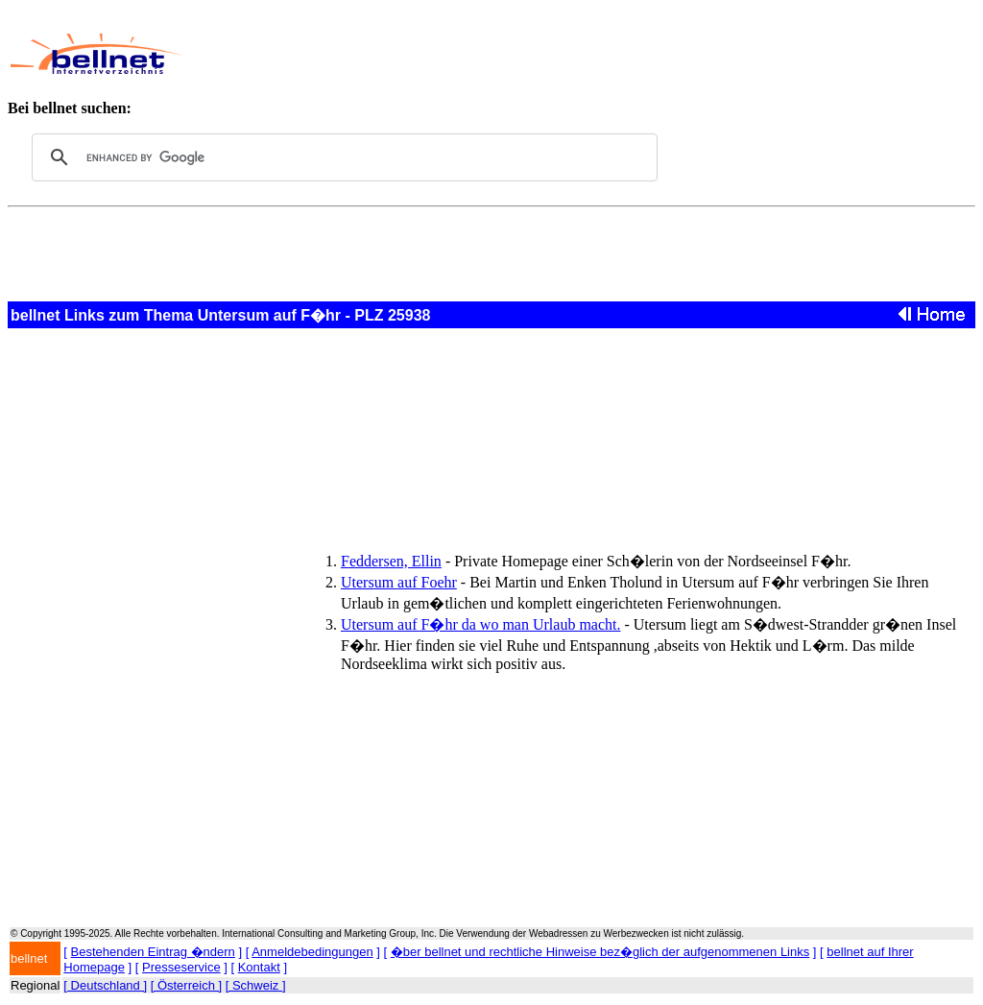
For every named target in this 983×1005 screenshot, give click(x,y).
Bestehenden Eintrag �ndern (153, 952)
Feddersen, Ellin (391, 561)
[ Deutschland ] (105, 985)
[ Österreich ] (186, 985)
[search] (341, 157)
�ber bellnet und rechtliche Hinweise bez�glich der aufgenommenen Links (600, 952)
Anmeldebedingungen (312, 952)
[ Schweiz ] (256, 985)
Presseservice (181, 967)
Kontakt (259, 967)
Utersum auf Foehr (399, 582)
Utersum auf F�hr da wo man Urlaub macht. (480, 624)
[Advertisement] (553, 54)
